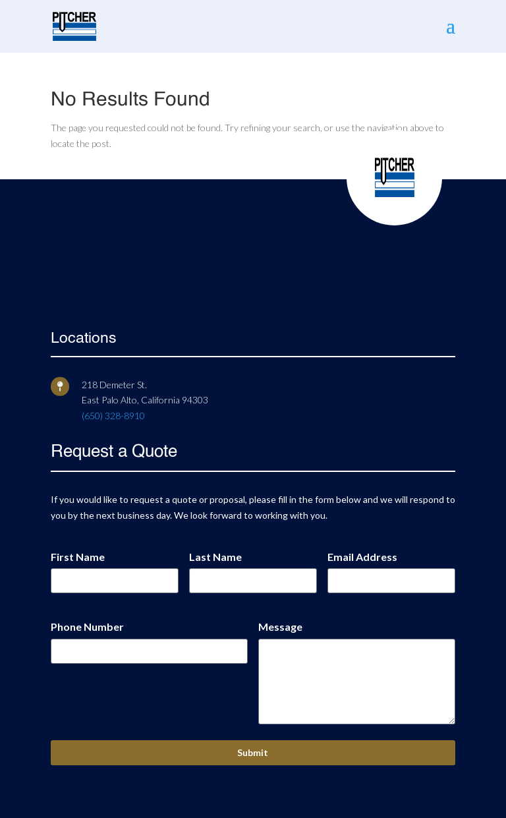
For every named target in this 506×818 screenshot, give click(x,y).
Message (280, 626)
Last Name (215, 556)
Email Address (362, 556)
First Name (78, 556)
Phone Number (87, 626)
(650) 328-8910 (113, 415)
